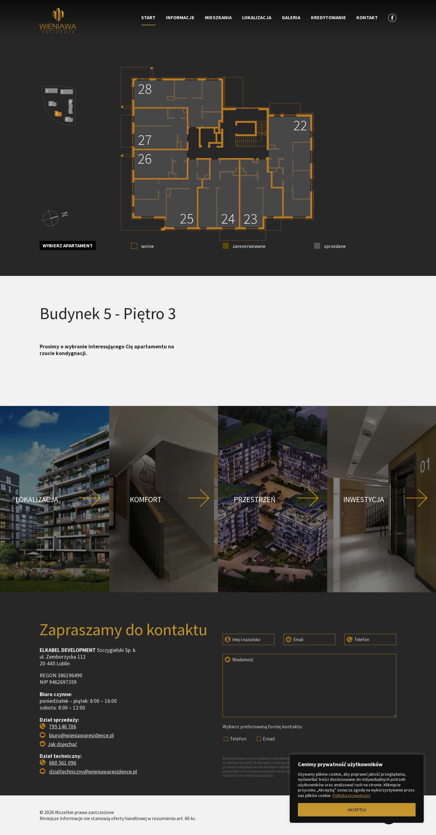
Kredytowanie (328, 17)
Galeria (291, 17)
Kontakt (367, 17)
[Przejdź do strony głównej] (84, 21)
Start (148, 17)
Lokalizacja (256, 17)
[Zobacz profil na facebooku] (392, 17)
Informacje (180, 17)
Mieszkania (218, 17)
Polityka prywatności (351, 795)
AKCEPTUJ (357, 809)
